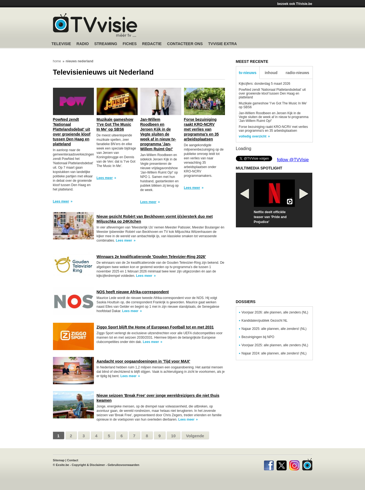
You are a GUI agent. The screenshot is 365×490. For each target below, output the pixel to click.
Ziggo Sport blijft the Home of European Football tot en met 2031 (155, 327)
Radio (82, 44)
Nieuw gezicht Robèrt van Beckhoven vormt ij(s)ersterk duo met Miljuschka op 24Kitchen (155, 219)
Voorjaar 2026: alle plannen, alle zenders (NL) (275, 312)
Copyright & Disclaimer (88, 464)
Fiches (129, 44)
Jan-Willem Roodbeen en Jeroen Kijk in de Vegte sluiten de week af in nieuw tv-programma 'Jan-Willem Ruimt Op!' (158, 134)
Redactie (152, 44)
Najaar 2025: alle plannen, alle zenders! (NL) (274, 329)
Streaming (105, 44)
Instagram (294, 464)
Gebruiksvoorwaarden (123, 464)
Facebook (269, 464)
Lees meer (61, 201)
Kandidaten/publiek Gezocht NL (265, 320)
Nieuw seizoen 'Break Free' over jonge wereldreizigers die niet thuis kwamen (158, 398)
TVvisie (307, 464)
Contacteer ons (185, 44)
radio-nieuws (297, 73)
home (57, 61)
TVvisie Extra (222, 44)
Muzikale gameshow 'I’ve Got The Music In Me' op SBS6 (115, 124)
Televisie (61, 44)
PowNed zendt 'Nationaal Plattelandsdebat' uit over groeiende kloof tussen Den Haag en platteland (72, 131)
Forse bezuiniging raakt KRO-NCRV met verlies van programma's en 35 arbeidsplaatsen (201, 129)
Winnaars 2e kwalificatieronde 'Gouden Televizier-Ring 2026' (151, 256)
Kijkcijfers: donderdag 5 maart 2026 (264, 84)
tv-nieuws (248, 73)
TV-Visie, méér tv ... (95, 25)
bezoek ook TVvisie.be (294, 4)
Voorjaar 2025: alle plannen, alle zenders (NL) (275, 345)
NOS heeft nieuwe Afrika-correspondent (133, 292)
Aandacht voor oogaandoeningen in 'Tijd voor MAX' (143, 361)
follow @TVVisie (293, 159)
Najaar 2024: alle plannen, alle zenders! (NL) (274, 353)
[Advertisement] (234, 26)
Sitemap (59, 460)
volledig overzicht (252, 136)
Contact (72, 460)
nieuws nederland (79, 61)
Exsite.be (62, 464)
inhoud (271, 73)
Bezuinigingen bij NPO (258, 337)
